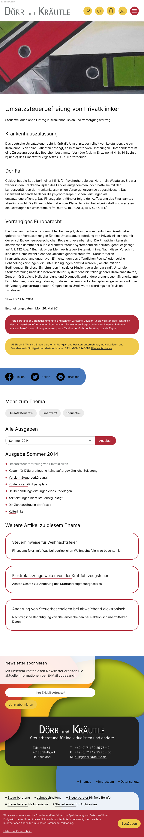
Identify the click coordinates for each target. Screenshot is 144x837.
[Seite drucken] (68, 377)
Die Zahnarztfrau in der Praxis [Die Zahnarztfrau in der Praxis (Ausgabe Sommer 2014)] (30, 505)
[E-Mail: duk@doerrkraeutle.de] (122, 11)
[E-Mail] (50, 692)
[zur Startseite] (37, 11)
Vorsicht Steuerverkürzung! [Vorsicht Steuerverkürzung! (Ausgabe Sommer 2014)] (28, 477)
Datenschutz (130, 781)
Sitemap (85, 781)
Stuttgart (61, 344)
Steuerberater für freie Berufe (89, 797)
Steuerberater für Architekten (76, 804)
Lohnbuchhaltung (49, 797)
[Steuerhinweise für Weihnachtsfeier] (72, 546)
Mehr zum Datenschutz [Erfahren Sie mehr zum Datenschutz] (17, 831)
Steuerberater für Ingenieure (28, 804)
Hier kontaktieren (101, 348)
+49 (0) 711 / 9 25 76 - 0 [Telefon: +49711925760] (92, 748)
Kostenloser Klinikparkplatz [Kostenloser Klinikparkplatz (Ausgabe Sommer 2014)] (28, 484)
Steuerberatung (19, 797)
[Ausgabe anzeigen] (105, 440)
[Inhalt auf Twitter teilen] (40, 377)
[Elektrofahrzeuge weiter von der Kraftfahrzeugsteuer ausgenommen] (72, 579)
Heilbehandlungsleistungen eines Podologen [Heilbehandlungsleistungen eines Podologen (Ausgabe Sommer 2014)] (40, 491)
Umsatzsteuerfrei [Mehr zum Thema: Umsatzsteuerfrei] (21, 413)
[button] (111, 11)
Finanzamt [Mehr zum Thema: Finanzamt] (50, 413)
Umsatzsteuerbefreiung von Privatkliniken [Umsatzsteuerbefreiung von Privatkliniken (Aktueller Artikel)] (38, 464)
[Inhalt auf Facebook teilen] (15, 377)
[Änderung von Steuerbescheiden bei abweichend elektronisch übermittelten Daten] (72, 615)
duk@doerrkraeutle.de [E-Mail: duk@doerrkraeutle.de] (90, 757)
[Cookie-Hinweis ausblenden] (129, 823)
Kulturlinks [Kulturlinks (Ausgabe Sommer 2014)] (16, 511)
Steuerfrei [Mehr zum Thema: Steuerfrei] (73, 413)
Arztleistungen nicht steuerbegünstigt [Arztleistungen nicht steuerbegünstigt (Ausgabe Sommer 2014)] (35, 498)
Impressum (106, 781)
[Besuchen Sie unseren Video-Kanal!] (99, 11)
